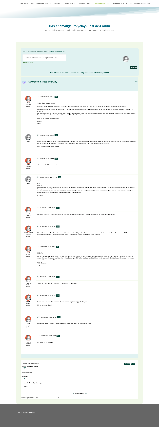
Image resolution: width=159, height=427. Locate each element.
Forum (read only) (102, 3)
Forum (23, 51)
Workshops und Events (41, 3)
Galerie (57, 3)
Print (56, 96)
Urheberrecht (118, 3)
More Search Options (27, 62)
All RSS (133, 363)
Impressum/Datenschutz (140, 3)
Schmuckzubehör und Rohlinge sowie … (38, 51)
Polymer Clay (84, 3)
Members (133, 67)
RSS (136, 81)
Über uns (69, 3)
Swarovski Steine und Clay (57, 51)
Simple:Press (79, 393)
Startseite (24, 3)
